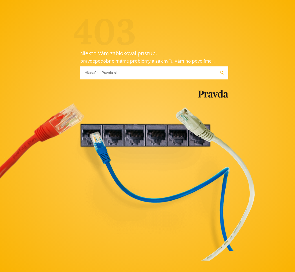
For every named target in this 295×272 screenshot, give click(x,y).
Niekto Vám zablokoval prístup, (147, 56)
